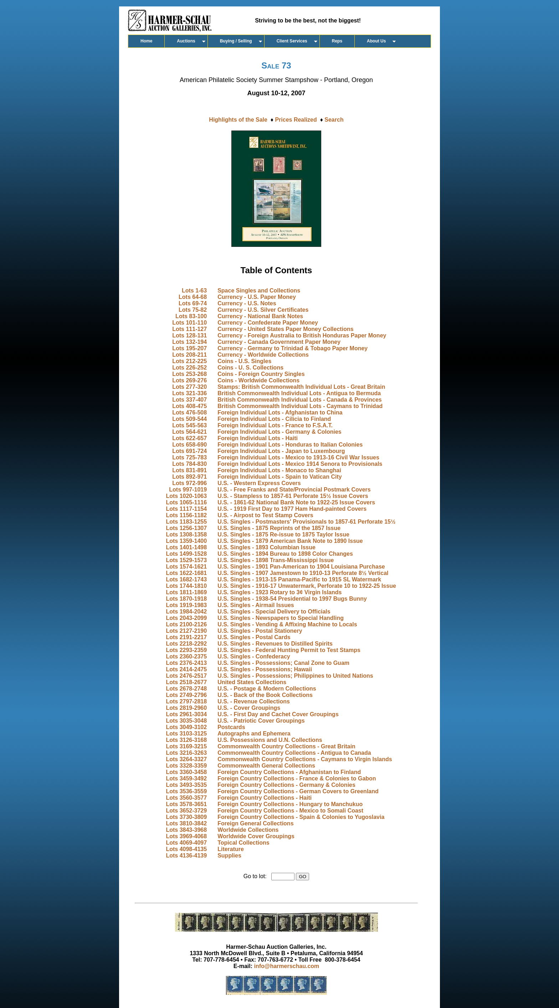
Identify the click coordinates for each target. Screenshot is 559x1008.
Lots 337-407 (189, 400)
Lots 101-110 (189, 323)
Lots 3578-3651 (186, 804)
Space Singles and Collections (258, 290)
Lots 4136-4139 (186, 855)
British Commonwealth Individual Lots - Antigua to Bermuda (299, 393)
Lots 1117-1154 (186, 509)
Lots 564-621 (189, 432)
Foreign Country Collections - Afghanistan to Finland (289, 772)
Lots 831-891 (189, 470)
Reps (337, 41)
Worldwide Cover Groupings (255, 836)
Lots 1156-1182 (186, 515)
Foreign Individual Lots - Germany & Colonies (279, 432)
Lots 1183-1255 (186, 522)
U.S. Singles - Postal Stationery (259, 631)
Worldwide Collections (247, 830)
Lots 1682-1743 (186, 579)
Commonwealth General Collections (266, 766)
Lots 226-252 (189, 368)
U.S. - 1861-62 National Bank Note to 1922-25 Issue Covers (296, 502)
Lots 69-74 (193, 303)
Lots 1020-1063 (186, 496)
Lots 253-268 (189, 374)
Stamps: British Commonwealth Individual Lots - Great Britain (301, 387)
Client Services (292, 41)
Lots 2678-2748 (186, 689)
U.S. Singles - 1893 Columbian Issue (266, 547)
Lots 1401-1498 (186, 547)
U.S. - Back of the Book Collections (265, 695)
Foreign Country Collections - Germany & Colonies (286, 785)
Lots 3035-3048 (186, 721)
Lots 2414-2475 (186, 669)
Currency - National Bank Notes (260, 316)
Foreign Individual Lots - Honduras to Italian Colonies (290, 445)
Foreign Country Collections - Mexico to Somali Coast (290, 811)
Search (333, 120)
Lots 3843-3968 (186, 830)
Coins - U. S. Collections (250, 368)
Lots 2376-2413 (186, 663)
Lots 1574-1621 (186, 567)
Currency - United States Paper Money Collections (285, 329)
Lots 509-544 (189, 419)
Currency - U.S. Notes (246, 303)
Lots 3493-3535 (186, 785)
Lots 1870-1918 (186, 599)
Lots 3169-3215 (186, 746)
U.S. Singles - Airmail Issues (255, 605)
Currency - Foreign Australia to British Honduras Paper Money (301, 335)
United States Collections (251, 682)
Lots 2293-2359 (186, 650)
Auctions (186, 41)
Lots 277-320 (189, 387)
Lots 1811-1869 (186, 592)
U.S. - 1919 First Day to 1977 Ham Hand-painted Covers (291, 509)
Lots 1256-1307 (186, 528)
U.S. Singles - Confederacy (253, 656)
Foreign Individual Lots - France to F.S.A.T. (275, 425)
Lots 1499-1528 (186, 554)
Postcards (231, 727)
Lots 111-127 (189, 329)
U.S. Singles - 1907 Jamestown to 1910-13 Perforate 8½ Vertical (302, 573)
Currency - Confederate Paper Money (267, 323)
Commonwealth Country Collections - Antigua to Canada (294, 753)
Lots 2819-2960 (186, 708)
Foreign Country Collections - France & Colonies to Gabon (296, 778)
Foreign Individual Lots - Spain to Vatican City (279, 477)
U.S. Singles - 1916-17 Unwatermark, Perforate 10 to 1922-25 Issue (306, 586)
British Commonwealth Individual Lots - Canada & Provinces (299, 400)
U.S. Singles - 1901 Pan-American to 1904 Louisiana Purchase (301, 567)
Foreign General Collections (255, 823)
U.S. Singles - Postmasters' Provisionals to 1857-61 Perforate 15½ (306, 522)
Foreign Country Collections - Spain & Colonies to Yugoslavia (300, 817)
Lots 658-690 (189, 445)
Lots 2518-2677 (186, 682)
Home (146, 41)
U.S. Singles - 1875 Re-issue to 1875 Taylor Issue (283, 534)
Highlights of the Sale (238, 120)
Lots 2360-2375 (186, 656)
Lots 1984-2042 (186, 612)
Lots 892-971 (189, 477)
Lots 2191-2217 (186, 637)
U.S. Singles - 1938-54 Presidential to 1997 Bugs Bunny (292, 599)
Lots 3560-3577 (186, 798)
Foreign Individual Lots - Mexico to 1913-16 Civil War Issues (298, 457)
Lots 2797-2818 (186, 701)
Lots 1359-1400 (186, 541)
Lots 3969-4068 (186, 836)
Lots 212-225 (189, 361)
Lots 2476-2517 (186, 676)
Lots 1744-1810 (186, 586)
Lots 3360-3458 (186, 772)
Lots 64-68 (193, 297)
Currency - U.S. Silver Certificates (262, 310)
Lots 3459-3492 (186, 778)
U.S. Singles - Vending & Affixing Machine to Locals (287, 624)
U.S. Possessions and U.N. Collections (269, 740)
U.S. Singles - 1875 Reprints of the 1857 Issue (278, 528)
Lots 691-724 (189, 451)
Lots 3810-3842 (186, 823)
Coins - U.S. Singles (244, 361)
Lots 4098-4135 (186, 849)
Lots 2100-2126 (186, 624)
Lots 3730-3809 (186, 817)
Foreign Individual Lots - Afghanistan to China (280, 412)
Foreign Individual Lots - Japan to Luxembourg (281, 451)
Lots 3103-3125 (186, 733)
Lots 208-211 (189, 355)
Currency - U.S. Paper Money (256, 297)
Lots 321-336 (189, 393)
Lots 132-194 (189, 342)
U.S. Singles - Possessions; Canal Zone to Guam (283, 663)
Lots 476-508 (189, 412)
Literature (230, 849)
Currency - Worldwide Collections (263, 355)
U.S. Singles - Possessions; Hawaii (264, 669)
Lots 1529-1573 (186, 560)
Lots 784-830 (189, 464)
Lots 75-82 (193, 310)
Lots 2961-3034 (186, 714)
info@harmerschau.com (286, 966)
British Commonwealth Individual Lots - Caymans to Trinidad (300, 406)
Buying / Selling (236, 41)
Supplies (229, 855)
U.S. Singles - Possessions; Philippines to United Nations (295, 676)
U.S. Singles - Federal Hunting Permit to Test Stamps (288, 650)
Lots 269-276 (189, 380)
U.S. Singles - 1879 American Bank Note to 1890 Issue (290, 541)
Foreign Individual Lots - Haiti (257, 438)
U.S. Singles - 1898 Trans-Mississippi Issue (275, 560)
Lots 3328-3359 (186, 766)
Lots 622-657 (189, 438)
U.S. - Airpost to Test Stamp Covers (265, 515)
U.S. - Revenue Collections (253, 701)
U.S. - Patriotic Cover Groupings (260, 721)
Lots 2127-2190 (186, 631)
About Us (376, 41)
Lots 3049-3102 (186, 727)
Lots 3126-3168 (186, 740)
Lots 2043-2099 (186, 618)
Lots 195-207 (189, 348)
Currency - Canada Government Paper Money (278, 342)
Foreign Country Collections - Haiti (264, 798)
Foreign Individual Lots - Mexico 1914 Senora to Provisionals (299, 464)
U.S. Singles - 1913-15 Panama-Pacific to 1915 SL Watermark (299, 579)
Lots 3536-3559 (186, 791)
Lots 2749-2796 (186, 695)
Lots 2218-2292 (186, 644)
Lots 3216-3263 (186, 753)
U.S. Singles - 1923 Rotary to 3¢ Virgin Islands (279, 592)
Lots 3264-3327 (186, 759)
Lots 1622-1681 (186, 573)
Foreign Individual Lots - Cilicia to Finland (274, 419)
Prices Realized (296, 120)
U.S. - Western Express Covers (259, 483)
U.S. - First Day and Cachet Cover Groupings (278, 714)
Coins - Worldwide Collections (258, 380)
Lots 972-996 (189, 483)
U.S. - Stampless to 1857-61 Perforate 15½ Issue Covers (292, 496)
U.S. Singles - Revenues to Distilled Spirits (275, 644)
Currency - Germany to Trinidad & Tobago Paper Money (292, 348)
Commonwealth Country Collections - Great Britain (286, 746)
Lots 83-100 (191, 316)
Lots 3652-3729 (186, 811)
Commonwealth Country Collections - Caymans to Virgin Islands (304, 759)
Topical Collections (243, 843)
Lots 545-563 (189, 425)
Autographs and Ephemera (253, 733)
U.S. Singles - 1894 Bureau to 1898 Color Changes (285, 554)
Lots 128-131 (189, 335)
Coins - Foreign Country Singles (260, 374)
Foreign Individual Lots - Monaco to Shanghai (279, 470)
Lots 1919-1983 (186, 605)
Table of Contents (276, 270)
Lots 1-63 (194, 290)
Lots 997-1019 (188, 490)
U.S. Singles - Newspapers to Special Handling (280, 618)
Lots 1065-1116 (186, 502)
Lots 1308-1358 (186, 534)
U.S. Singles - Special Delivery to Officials (273, 612)
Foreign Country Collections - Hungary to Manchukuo (290, 804)
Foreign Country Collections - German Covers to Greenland (298, 791)
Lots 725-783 (189, 457)
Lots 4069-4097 (186, 843)
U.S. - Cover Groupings (248, 708)
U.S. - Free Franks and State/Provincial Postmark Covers (294, 490)
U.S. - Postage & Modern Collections (266, 689)
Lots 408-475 (189, 406)
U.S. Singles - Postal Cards (254, 637)
